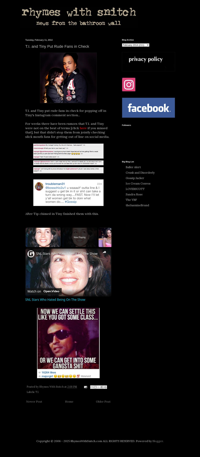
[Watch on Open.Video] (43, 291)
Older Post (103, 401)
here (83, 128)
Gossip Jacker (135, 178)
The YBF (131, 200)
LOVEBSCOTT (135, 189)
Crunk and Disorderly (140, 172)
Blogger (157, 441)
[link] (30, 253)
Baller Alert (133, 167)
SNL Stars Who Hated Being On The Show (67, 253)
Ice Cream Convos (138, 183)
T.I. (37, 392)
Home (69, 401)
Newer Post (34, 401)
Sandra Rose (134, 194)
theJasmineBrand (137, 205)
